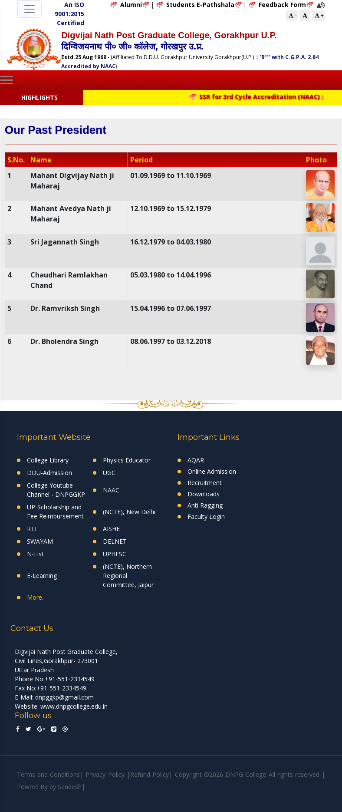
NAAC (111, 490)
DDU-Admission (49, 473)
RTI (31, 529)
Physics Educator (127, 460)
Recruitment (204, 483)
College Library (48, 460)
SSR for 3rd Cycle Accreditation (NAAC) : (260, 96)
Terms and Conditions (48, 774)
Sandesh (70, 786)
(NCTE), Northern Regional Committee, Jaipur (128, 575)
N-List (35, 554)
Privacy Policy (105, 774)
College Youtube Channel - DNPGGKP (56, 489)
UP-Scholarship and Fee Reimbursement (55, 511)
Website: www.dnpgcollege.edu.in (61, 706)
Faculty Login (206, 516)
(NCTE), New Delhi (129, 512)
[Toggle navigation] (29, 9)
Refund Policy (149, 774)
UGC (109, 473)
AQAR (195, 460)
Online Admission (211, 471)
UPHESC (114, 554)
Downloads (203, 494)
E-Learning (42, 575)
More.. (36, 597)
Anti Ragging (205, 505)
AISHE (111, 529)
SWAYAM (40, 541)
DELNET (115, 541)
